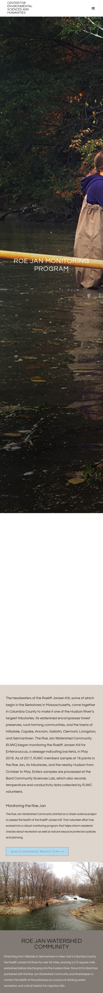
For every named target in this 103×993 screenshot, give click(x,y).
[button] (93, 8)
